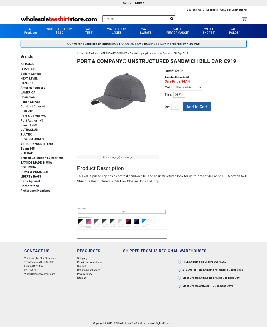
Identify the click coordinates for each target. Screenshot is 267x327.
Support (211, 10)
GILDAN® (27, 65)
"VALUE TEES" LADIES (116, 31)
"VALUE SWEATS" (146, 31)
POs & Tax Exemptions (233, 10)
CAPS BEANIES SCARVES (114, 53)
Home (80, 53)
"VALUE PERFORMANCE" (177, 31)
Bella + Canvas (31, 74)
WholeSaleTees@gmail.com (39, 274)
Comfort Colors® (33, 107)
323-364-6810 (195, 10)
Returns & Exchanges (88, 270)
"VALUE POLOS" (234, 31)
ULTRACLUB (29, 130)
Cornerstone (30, 186)
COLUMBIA (28, 167)
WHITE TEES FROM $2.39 (59, 31)
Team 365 (28, 149)
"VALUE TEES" (89, 31)
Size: (168, 94)
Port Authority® (32, 121)
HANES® (27, 83)
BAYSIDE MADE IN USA (36, 163)
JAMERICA (28, 93)
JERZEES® (28, 69)
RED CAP (27, 153)
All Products (30, 31)
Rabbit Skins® (30, 102)
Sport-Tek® (29, 125)
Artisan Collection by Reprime (42, 158)
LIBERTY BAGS (31, 177)
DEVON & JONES (32, 139)
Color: (169, 87)
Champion (28, 97)
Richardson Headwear (36, 191)
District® (27, 111)
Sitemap (81, 278)
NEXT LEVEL (29, 79)
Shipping (82, 258)
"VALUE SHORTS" (209, 31)
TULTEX (26, 135)
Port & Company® (33, 116)
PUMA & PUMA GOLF (35, 172)
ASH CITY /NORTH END (37, 144)
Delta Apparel (30, 181)
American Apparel (33, 88)
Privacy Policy (84, 274)
